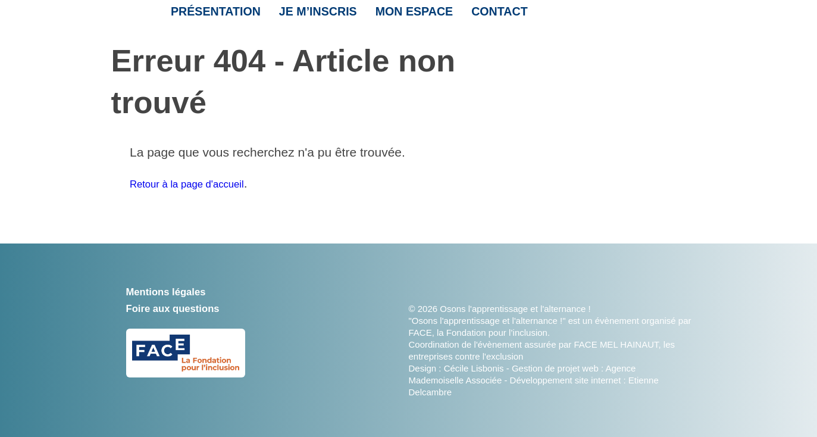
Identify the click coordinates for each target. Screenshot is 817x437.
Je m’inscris (308, 16)
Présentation (212, 16)
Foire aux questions (185, 307)
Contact (480, 16)
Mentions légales (176, 291)
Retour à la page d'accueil (202, 183)
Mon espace (399, 16)
